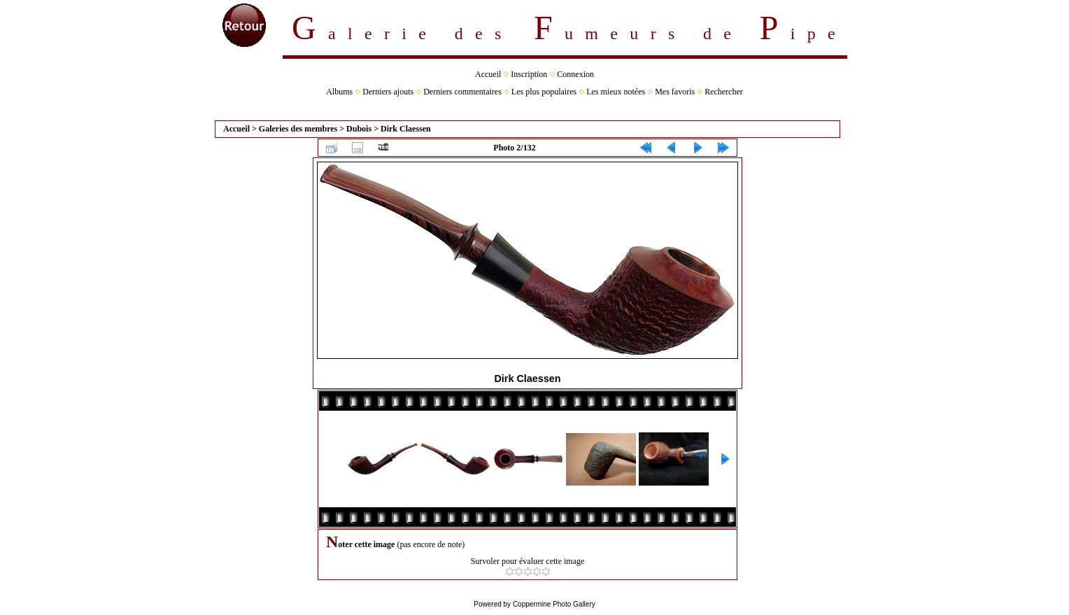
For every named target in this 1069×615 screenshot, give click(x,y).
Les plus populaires (543, 92)
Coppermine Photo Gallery (554, 604)
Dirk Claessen (406, 129)
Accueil (488, 74)
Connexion (575, 74)
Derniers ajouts (387, 92)
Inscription (529, 74)
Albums (339, 92)
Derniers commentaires (462, 92)
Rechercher (724, 92)
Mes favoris (675, 92)
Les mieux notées (615, 92)
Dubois (358, 129)
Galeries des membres (298, 129)
